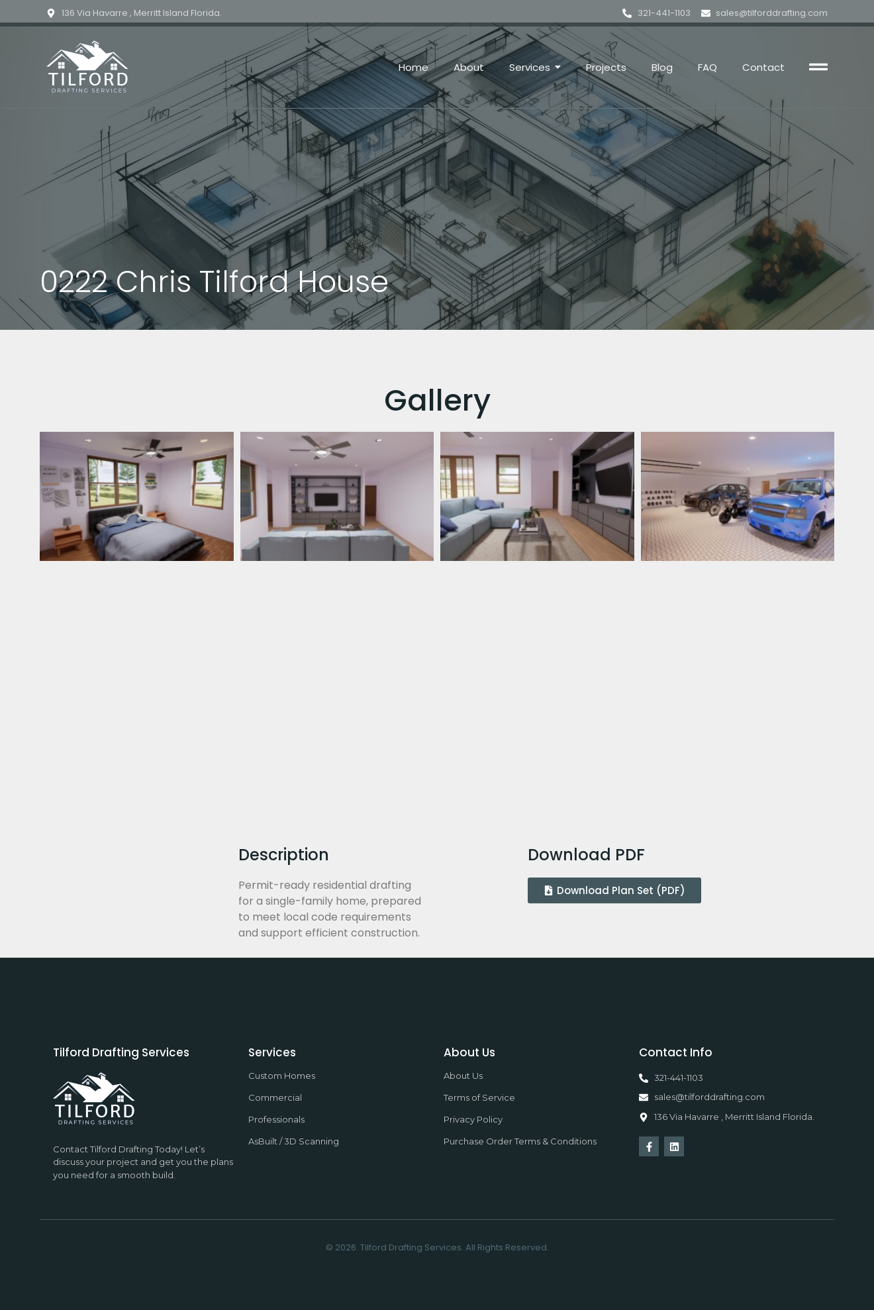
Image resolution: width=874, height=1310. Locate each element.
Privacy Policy (473, 1119)
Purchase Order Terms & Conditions (520, 1141)
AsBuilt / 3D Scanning (293, 1141)
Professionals (276, 1119)
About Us (463, 1075)
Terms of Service (479, 1097)
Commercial (275, 1097)
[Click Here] (818, 69)
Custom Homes (281, 1075)
